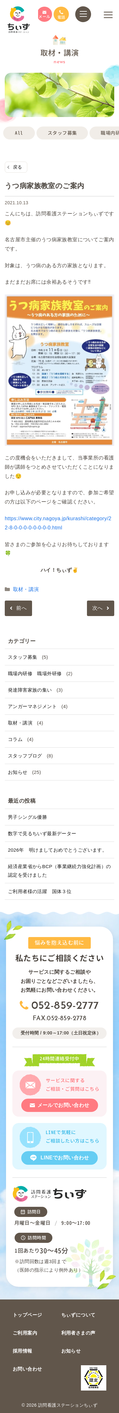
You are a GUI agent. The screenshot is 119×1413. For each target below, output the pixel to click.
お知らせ (18, 772)
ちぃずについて (78, 1314)
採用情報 (22, 1351)
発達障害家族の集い (30, 690)
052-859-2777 (65, 1006)
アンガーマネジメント (32, 706)
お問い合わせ (27, 1369)
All (19, 133)
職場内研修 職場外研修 (35, 673)
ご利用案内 (25, 1333)
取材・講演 (26, 589)
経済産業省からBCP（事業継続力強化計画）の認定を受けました (59, 871)
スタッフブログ (25, 755)
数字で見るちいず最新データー (42, 833)
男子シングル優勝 (27, 817)
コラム (15, 739)
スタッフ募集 (62, 133)
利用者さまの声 (78, 1333)
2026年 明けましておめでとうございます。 (57, 850)
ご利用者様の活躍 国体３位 (39, 891)
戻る (17, 167)
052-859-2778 (66, 1018)
